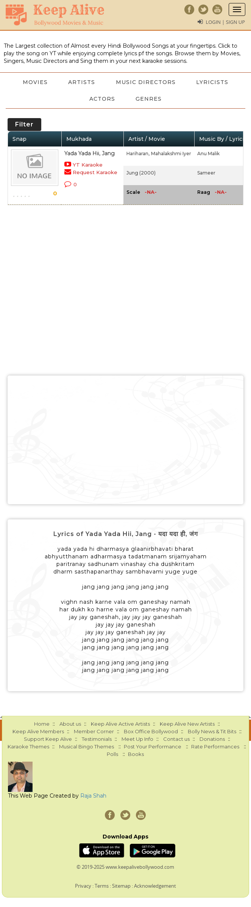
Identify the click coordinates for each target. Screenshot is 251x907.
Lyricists (213, 82)
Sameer (206, 173)
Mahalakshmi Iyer (171, 153)
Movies (34, 82)
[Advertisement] (125, 440)
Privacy (83, 885)
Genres (149, 98)
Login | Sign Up (225, 22)
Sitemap (121, 885)
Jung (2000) (141, 173)
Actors (102, 98)
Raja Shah (93, 795)
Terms (102, 885)
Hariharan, (138, 153)
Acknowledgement (155, 885)
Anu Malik (208, 153)
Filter (24, 124)
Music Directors (146, 82)
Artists (81, 82)
